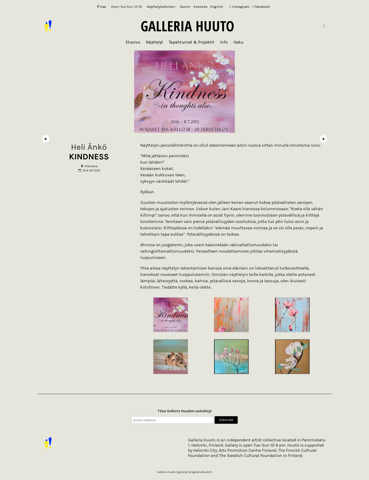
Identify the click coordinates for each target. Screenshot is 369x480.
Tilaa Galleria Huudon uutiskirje (184, 411)
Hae (101, 6)
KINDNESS (89, 156)
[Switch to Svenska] (200, 6)
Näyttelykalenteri (161, 6)
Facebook (261, 6)
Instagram (239, 6)
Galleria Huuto (187, 26)
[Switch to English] (216, 6)
